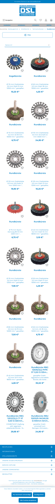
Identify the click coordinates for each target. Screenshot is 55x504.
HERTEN (49, 25)
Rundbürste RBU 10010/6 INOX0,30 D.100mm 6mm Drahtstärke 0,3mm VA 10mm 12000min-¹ (39, 418)
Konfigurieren (39, 494)
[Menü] (7, 20)
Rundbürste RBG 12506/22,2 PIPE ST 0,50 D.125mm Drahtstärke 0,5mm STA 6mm (39, 369)
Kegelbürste (15, 76)
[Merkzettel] (40, 20)
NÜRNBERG (35, 25)
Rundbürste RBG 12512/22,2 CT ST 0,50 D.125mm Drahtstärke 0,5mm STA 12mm (15, 418)
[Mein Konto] (46, 20)
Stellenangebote (9, 456)
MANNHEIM (7, 25)
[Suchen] (35, 20)
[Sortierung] (27, 45)
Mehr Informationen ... (27, 490)
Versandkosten (38, 480)
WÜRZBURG (21, 25)
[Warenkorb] (51, 20)
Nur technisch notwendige (22, 494)
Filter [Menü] (27, 34)
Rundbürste (40, 76)
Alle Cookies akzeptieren (28, 500)
